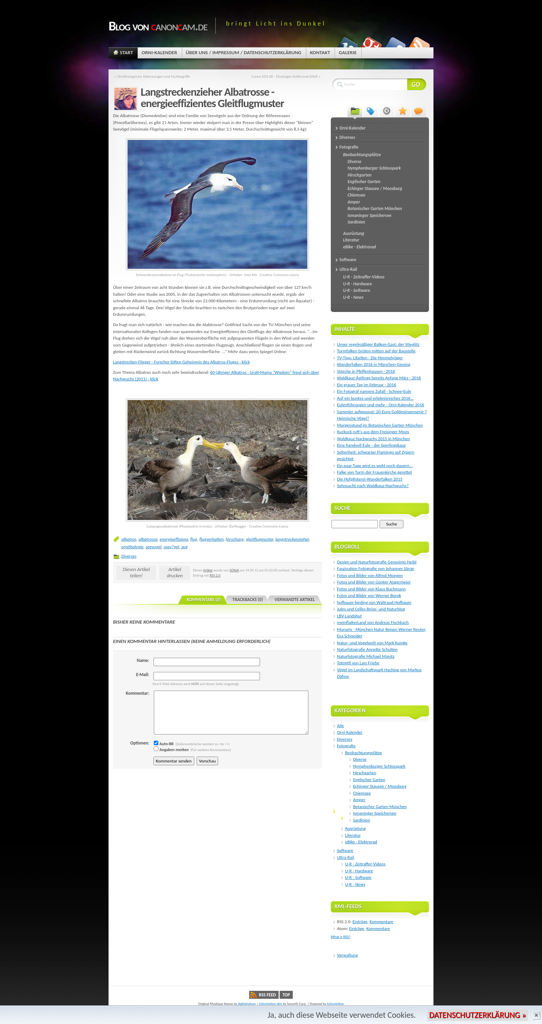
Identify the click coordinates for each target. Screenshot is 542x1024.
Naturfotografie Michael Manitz (365, 656)
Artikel (207, 570)
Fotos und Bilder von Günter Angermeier (374, 582)
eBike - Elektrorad (361, 841)
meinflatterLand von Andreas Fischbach (373, 622)
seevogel (153, 546)
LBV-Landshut (349, 615)
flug (193, 539)
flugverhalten (211, 539)
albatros (129, 539)
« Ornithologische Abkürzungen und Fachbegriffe (152, 76)
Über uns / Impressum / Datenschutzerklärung (243, 52)
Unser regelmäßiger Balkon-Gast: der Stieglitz (378, 344)
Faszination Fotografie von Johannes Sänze (375, 568)
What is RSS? (341, 937)
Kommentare (381, 921)
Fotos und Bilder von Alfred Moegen (370, 575)
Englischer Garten (369, 779)
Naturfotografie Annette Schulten (367, 649)
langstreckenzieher (292, 539)
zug (184, 546)
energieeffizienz (174, 539)
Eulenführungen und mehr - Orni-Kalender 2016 (380, 404)
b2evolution (335, 1004)
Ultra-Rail (345, 857)
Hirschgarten (364, 772)
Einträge (360, 921)
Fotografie (346, 745)
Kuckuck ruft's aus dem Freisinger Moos (373, 431)
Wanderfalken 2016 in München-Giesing (373, 364)
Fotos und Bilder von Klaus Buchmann (371, 588)
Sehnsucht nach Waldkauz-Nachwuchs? (373, 485)
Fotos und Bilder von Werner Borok (369, 595)
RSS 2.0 (215, 575)
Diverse (359, 759)
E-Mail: (142, 674)
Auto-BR (164, 743)
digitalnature (247, 1004)
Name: (143, 660)
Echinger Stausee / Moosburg (379, 786)
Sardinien (361, 820)
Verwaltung (347, 955)
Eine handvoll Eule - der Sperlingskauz (371, 445)
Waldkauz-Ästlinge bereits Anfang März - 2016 (379, 377)
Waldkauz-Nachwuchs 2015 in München (373, 438)
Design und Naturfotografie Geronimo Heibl (377, 562)
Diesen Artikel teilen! (136, 572)
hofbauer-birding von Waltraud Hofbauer (374, 602)
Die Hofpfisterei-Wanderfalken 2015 (369, 479)
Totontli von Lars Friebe (358, 662)
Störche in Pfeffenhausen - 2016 (366, 371)
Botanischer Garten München (379, 806)
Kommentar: (137, 693)
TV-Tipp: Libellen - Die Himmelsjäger (370, 357)
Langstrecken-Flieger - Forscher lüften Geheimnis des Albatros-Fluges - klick (181, 361)
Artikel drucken (175, 572)
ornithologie (132, 546)
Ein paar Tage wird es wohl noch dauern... (375, 465)
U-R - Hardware (359, 870)
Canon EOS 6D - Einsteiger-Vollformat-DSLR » (285, 76)
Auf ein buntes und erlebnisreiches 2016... (375, 398)
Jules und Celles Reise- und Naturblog (371, 608)
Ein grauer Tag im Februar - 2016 (366, 384)
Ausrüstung (355, 828)
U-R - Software (358, 877)
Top (286, 994)
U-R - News (355, 884)
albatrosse (148, 539)
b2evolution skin (270, 1004)
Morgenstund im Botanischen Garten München (380, 425)
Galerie (348, 52)
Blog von (158, 26)
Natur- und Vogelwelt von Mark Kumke (372, 642)
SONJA (234, 570)
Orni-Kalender (159, 52)
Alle (340, 725)
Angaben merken (171, 749)
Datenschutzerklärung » (477, 1015)
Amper (359, 799)
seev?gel (171, 546)
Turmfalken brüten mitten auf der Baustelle (376, 350)
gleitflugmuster (259, 539)
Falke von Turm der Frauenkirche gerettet (374, 472)
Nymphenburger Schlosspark (379, 766)
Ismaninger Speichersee (374, 813)
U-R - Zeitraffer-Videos (365, 863)
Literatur (353, 835)
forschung (235, 539)
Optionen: (139, 743)
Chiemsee (362, 793)
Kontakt (320, 52)
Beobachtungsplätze (363, 752)
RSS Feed (267, 994)
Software (345, 850)
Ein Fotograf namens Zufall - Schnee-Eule (374, 391)
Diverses (129, 556)
